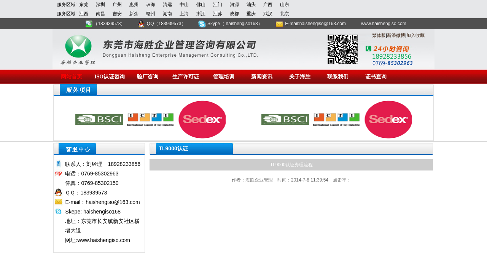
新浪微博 (396, 35)
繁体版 (379, 35)
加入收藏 (415, 35)
